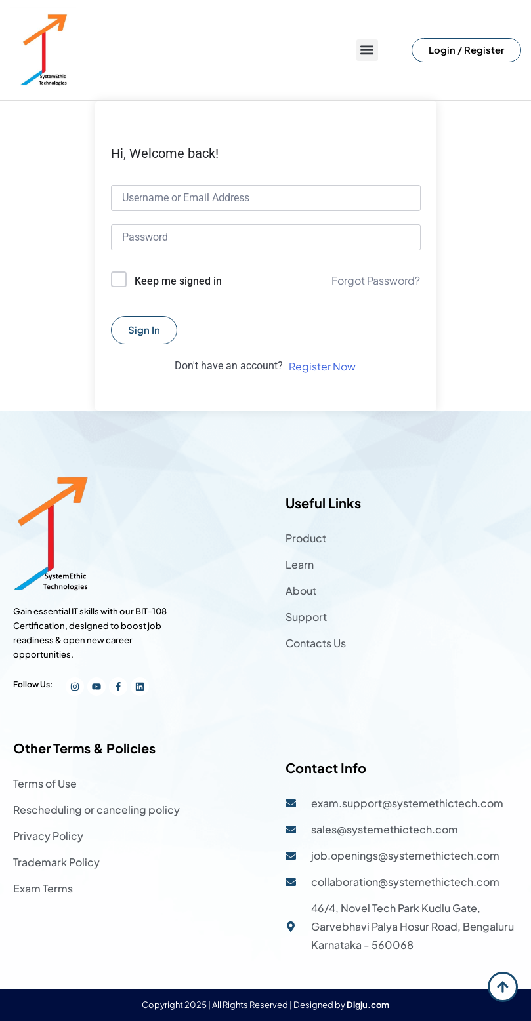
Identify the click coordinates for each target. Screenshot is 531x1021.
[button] (367, 50)
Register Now (322, 366)
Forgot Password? (375, 280)
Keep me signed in (178, 281)
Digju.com (368, 1004)
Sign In (144, 329)
